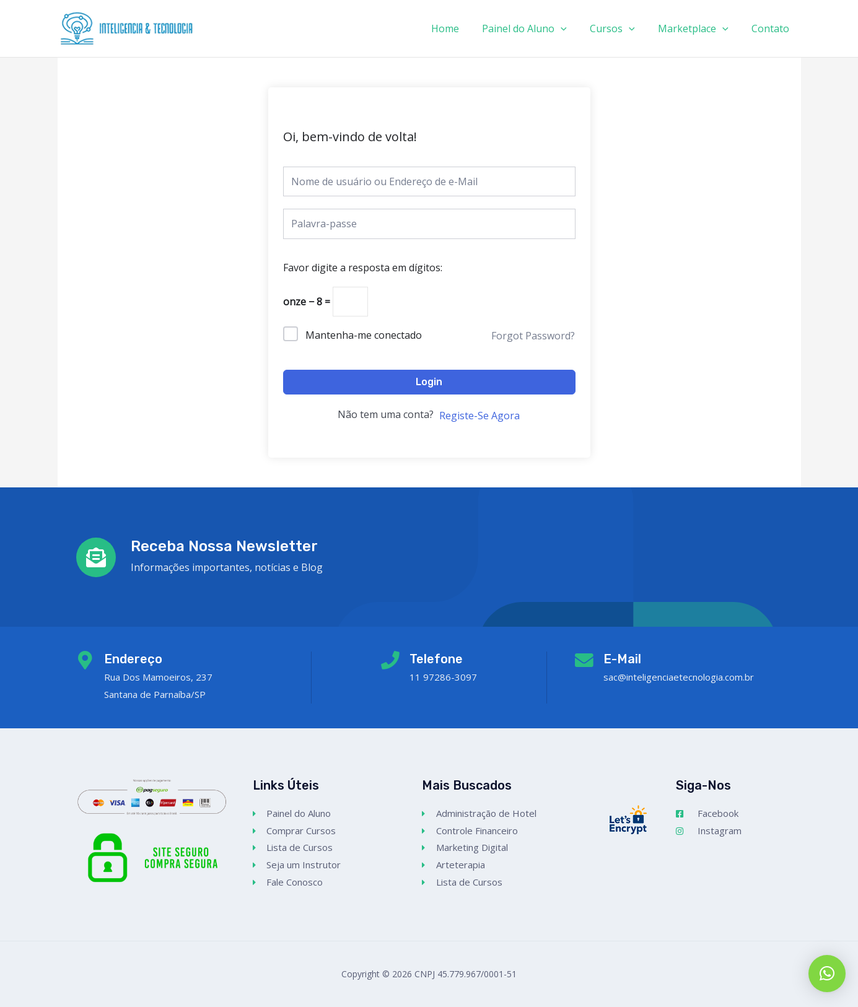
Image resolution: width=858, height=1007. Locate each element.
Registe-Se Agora (479, 415)
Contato (772, 28)
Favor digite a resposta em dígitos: (362, 267)
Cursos (620, 28)
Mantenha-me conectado (363, 335)
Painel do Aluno (536, 28)
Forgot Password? (533, 335)
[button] (827, 973)
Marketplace (698, 28)
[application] (572, 28)
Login (429, 382)
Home (460, 28)
